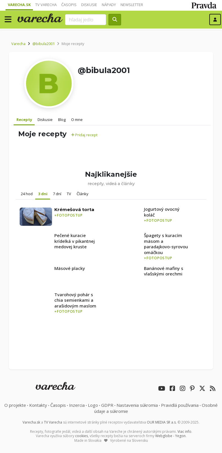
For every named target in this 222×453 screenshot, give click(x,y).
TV (69, 193)
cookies (81, 435)
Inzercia (77, 405)
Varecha (18, 43)
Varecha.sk (19, 4)
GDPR (107, 405)
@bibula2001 (43, 43)
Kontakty (38, 405)
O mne (77, 119)
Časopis (69, 4)
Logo (93, 405)
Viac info (184, 431)
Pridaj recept (84, 134)
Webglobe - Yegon (170, 435)
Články (82, 193)
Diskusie (89, 4)
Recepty (24, 119)
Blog (62, 119)
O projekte (15, 405)
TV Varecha (46, 4)
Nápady (109, 4)
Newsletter (132, 4)
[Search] (85, 19)
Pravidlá (180, 405)
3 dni (42, 193)
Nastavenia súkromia (137, 405)
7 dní (57, 193)
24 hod (27, 193)
